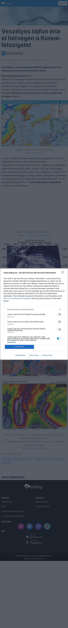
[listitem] (34, 309)
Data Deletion (20, 355)
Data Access (34, 355)
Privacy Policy (47, 355)
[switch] (59, 314)
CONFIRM (19, 347)
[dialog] (34, 314)
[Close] (63, 273)
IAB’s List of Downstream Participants (17, 298)
